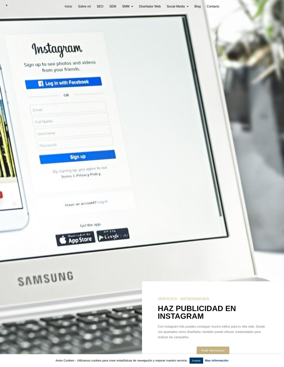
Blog (197, 6)
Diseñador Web (150, 6)
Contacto (213, 6)
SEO (100, 6)
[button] (127, 6)
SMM (127, 6)
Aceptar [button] (196, 360)
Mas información (216, 360)
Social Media (178, 6)
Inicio (68, 6)
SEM (112, 6)
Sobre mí (84, 6)
